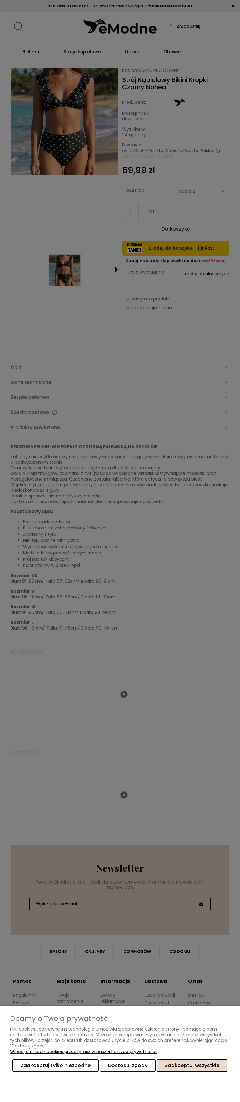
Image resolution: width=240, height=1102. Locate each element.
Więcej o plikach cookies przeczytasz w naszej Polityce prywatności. (83, 1052)
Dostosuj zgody (128, 1065)
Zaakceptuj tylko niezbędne (56, 1065)
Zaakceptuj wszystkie (192, 1065)
